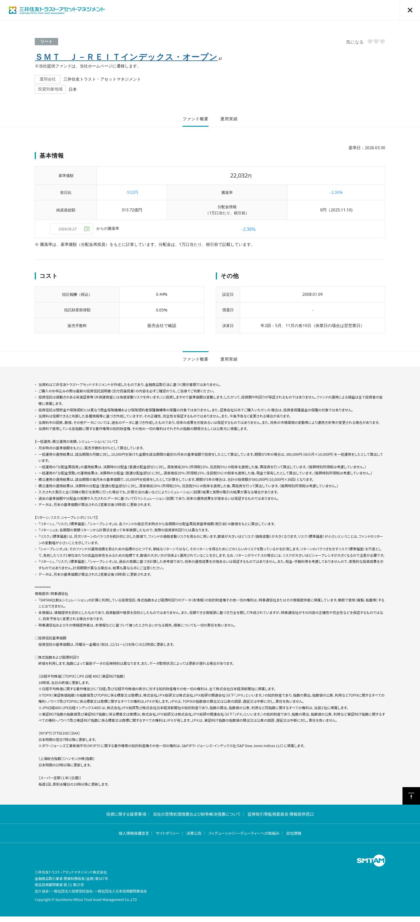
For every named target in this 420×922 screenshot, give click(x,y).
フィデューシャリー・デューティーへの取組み (243, 839)
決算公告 (194, 839)
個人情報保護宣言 (134, 839)
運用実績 (228, 120)
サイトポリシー (168, 839)
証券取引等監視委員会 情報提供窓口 (280, 819)
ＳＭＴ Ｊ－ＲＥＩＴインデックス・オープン (126, 56)
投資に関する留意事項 (126, 819)
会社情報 (293, 839)
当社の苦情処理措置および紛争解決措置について (197, 819)
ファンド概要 (195, 120)
